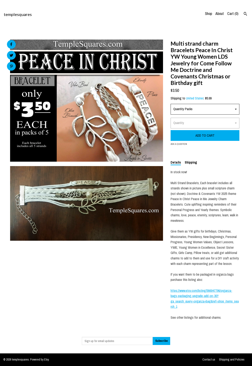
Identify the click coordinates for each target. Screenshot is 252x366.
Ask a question (179, 144)
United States (195, 98)
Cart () (232, 13)
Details (176, 162)
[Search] (245, 14)
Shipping (191, 162)
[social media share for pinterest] (11, 66)
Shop (208, 13)
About (219, 13)
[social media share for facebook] (11, 44)
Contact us (208, 359)
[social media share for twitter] (11, 55)
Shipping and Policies (231, 359)
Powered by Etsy (39, 359)
